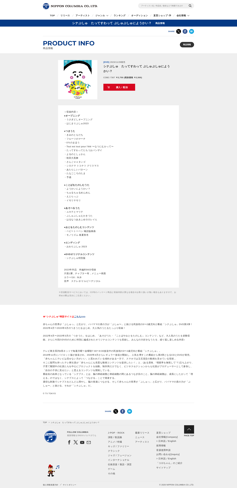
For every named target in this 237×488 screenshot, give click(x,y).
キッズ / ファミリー (118, 446)
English (172, 441)
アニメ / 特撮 (115, 441)
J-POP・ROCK (116, 432)
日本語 (162, 441)
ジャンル (100, 15)
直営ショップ (160, 15)
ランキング (120, 15)
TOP (52, 15)
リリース (65, 15)
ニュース (140, 437)
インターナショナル (118, 460)
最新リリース (142, 432)
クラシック (114, 451)
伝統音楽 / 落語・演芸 (120, 464)
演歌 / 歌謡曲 (115, 437)
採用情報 (161, 445)
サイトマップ (163, 467)
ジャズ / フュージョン (120, 455)
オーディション (139, 15)
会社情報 (181, 15)
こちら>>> (80, 316)
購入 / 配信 (122, 87)
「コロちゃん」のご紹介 (169, 463)
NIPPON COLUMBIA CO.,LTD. (70, 6)
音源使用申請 (163, 450)
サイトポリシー (69, 485)
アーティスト (83, 15)
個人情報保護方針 (50, 485)
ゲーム (111, 469)
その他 (111, 473)
